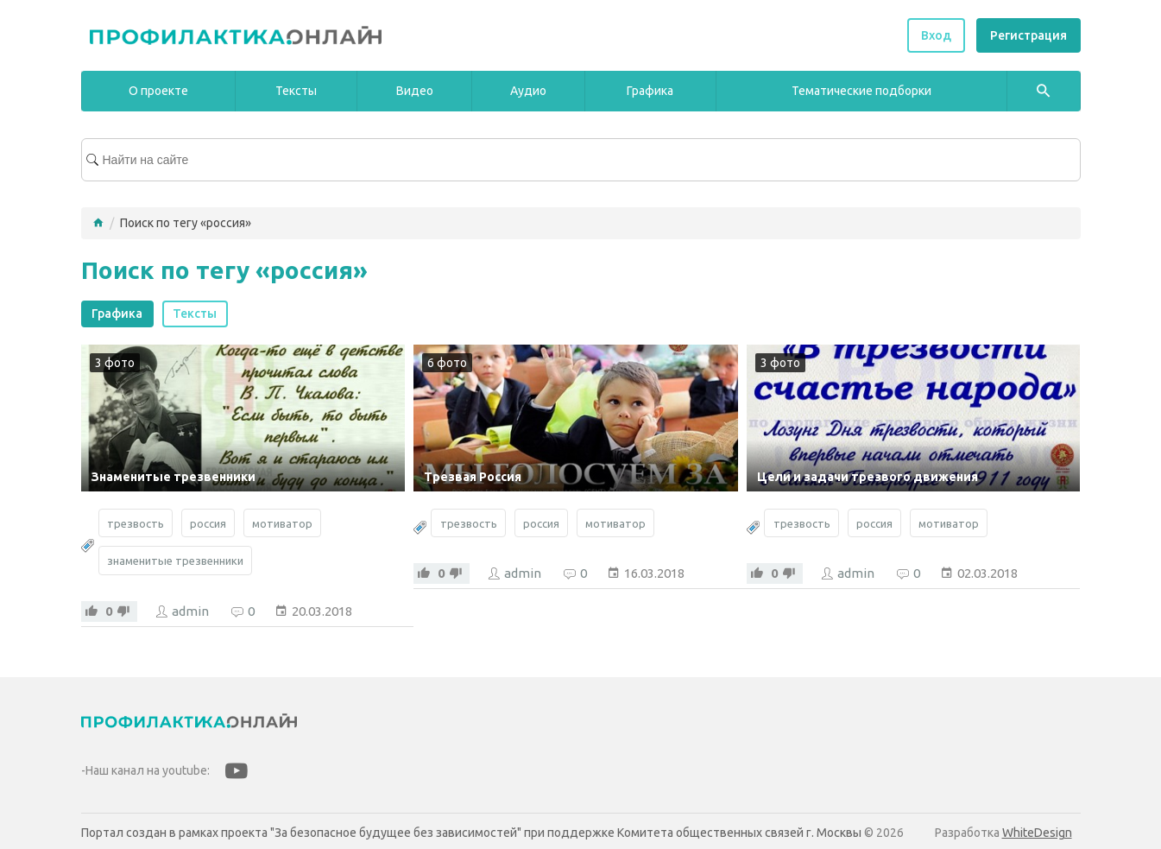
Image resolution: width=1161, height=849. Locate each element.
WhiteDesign (1037, 832)
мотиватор (282, 523)
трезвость (135, 523)
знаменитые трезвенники (175, 560)
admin (190, 611)
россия (208, 523)
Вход (936, 35)
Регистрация (1028, 35)
